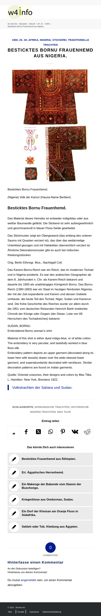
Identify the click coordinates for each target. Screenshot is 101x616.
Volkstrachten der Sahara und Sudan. (42, 387)
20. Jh (23, 39)
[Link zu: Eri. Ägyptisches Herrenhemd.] (50, 472)
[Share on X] (38, 432)
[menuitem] (10, 612)
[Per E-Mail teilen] (14, 434)
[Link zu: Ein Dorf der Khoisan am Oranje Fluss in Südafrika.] (50, 513)
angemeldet (28, 580)
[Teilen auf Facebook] (26, 432)
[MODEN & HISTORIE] (42, 12)
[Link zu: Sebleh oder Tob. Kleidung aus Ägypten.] (50, 526)
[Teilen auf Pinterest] (63, 432)
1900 (15, 39)
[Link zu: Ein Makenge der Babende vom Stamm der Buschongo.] (50, 486)
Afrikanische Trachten (52, 406)
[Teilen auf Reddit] (87, 432)
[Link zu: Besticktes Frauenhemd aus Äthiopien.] (50, 459)
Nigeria (45, 39)
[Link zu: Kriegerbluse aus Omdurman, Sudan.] (50, 499)
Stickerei (59, 39)
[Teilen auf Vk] (75, 432)
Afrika (33, 39)
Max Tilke (64, 411)
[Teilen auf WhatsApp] (51, 432)
